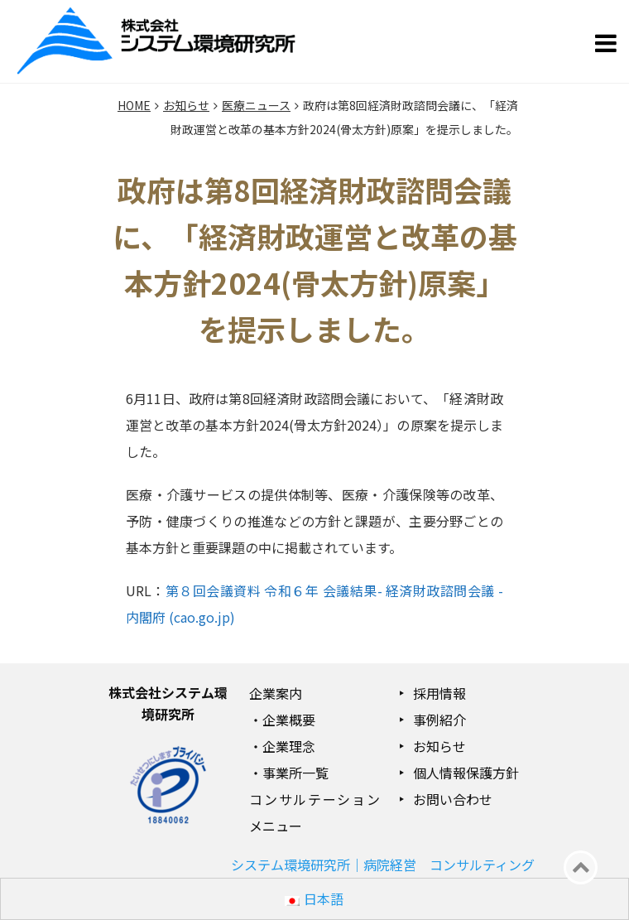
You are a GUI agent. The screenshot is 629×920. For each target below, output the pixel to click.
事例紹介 (439, 720)
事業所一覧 (295, 773)
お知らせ (439, 746)
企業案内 (275, 693)
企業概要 (288, 720)
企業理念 (288, 746)
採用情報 (439, 693)
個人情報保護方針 (466, 773)
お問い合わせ (452, 799)
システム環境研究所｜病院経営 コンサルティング (383, 864)
